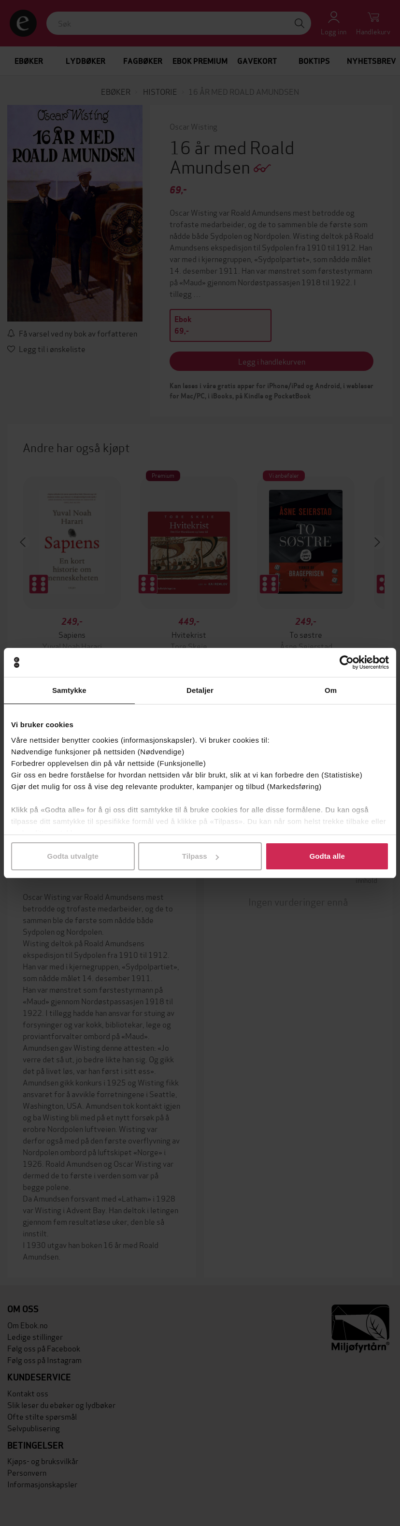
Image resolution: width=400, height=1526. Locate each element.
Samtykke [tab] (69, 690)
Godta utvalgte (73, 856)
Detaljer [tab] (200, 690)
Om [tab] (331, 690)
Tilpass (200, 856)
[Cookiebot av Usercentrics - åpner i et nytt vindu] (346, 662)
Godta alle (327, 856)
